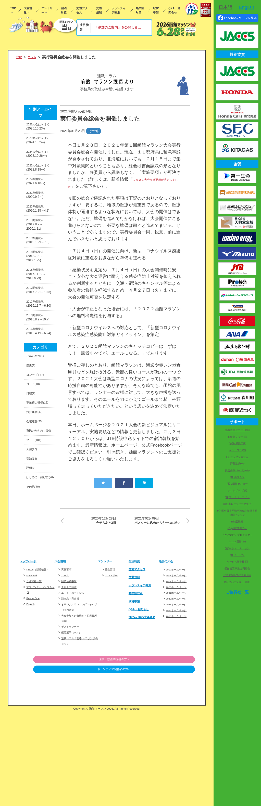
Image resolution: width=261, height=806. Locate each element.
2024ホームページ (179, 704)
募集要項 (111, 664)
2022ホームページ (179, 693)
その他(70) (35, 621)
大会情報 (28, 10)
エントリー (47, 10)
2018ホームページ (179, 669)
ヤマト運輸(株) (237, 541)
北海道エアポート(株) (237, 429)
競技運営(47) (37, 518)
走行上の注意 (71, 681)
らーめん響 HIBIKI (237, 561)
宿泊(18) (33, 581)
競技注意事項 (71, 675)
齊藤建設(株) (237, 463)
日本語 (225, 7)
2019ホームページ (179, 675)
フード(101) (36, 558)
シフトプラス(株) (237, 490)
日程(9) (32, 489)
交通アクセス (82, 10)
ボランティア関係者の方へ (169, 764)
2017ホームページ (179, 664)
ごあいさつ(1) (38, 443)
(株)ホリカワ (237, 477)
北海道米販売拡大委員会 (237, 575)
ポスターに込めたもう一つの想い (158, 525)
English (31, 703)
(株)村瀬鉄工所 (237, 443)
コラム (35, 57)
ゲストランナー (72, 721)
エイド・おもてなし (76, 687)
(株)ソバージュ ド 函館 (237, 581)
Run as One (35, 697)
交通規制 (99, 10)
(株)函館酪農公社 (237, 528)
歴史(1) (32, 455)
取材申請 (156, 10)
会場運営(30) (37, 529)
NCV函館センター (237, 483)
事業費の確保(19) (37, 504)
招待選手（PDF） (74, 727)
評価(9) (32, 593)
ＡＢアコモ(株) (237, 450)
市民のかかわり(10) (39, 544)
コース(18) (35, 478)
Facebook (33, 675)
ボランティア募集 (118, 10)
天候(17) (33, 570)
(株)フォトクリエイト (237, 497)
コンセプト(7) (38, 466)
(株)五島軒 (237, 521)
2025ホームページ (179, 710)
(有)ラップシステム (237, 457)
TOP (13, 8)
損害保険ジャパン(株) (237, 470)
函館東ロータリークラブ (237, 503)
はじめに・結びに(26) (39, 607)
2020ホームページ (179, 681)
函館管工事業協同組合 (237, 568)
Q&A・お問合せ (174, 10)
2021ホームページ (179, 687)
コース (66, 669)
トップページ (31, 655)
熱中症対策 (140, 10)
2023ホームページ (179, 698)
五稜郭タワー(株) (237, 436)
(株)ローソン (237, 555)
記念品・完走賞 (72, 693)
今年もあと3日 (91, 521)
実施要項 (67, 664)
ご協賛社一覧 (36, 680)
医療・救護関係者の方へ (169, 754)
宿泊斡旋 (64, 10)
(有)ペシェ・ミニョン (237, 548)
